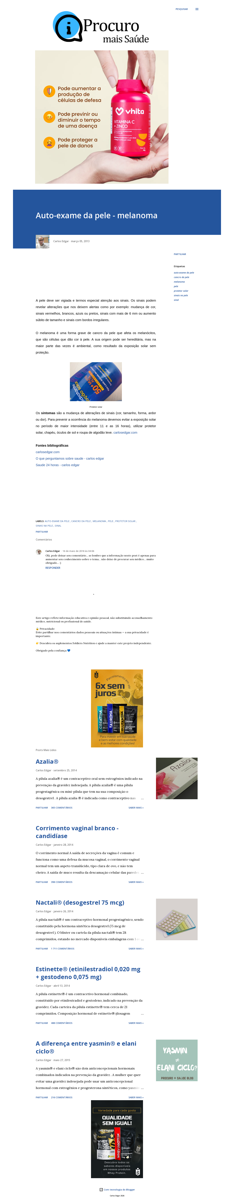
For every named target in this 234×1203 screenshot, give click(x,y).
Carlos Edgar (53, 551)
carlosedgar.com (125, 432)
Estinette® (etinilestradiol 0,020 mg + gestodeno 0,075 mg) (88, 973)
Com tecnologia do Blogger (117, 1189)
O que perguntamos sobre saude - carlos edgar (70, 458)
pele (176, 286)
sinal (176, 299)
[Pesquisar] (182, 9)
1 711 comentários (62, 948)
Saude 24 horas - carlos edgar (57, 465)
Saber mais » (136, 807)
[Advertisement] (96, 274)
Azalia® (47, 761)
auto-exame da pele (184, 272)
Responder (53, 568)
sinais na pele (181, 295)
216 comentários (61, 1097)
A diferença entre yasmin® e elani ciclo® (86, 1047)
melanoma (179, 281)
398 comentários (61, 882)
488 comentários (61, 1023)
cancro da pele (181, 277)
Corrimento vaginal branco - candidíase (77, 832)
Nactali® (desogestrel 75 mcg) (80, 902)
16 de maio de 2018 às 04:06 (78, 551)
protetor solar (181, 290)
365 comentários (61, 807)
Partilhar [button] (180, 254)
